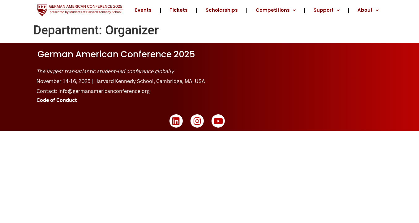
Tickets (178, 10)
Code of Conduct (56, 100)
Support (327, 10)
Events (143, 10)
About (367, 10)
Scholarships (222, 10)
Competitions (276, 10)
